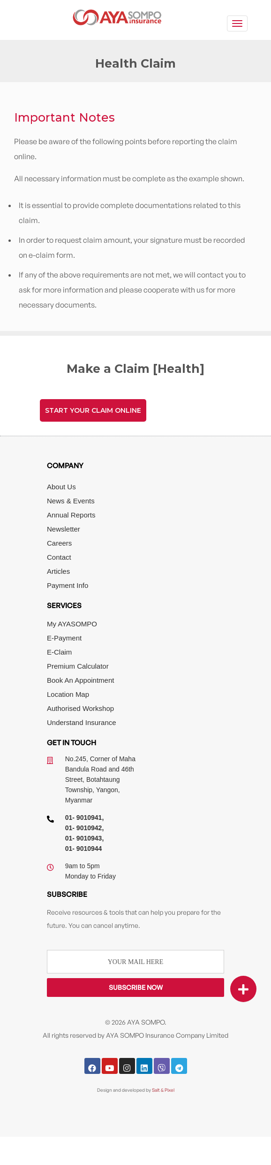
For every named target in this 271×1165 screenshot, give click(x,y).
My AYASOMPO (72, 624)
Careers (59, 543)
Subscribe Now (136, 987)
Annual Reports (71, 515)
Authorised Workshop (80, 708)
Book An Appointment (80, 680)
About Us (61, 487)
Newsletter (63, 529)
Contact (59, 557)
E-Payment (64, 638)
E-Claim (59, 652)
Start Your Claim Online (93, 410)
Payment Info (67, 585)
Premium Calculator (78, 666)
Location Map (68, 694)
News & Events (71, 501)
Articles (58, 571)
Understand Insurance (81, 722)
